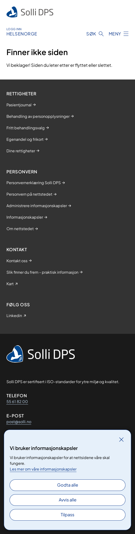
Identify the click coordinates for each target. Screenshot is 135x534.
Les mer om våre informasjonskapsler (43, 469)
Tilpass (67, 514)
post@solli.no (18, 421)
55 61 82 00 (17, 401)
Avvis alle (67, 499)
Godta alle (67, 485)
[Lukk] (121, 439)
